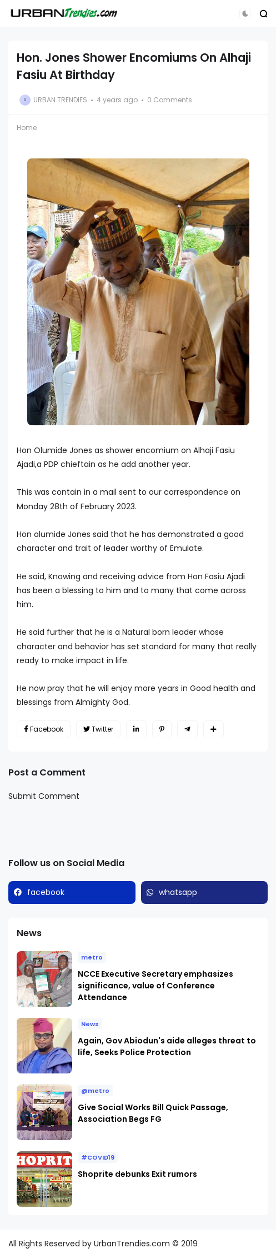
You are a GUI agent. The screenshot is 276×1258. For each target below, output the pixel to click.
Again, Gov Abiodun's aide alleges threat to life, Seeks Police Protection (167, 1046)
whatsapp (178, 892)
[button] (245, 13)
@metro (95, 1090)
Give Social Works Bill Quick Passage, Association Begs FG (153, 1113)
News (90, 1024)
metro (92, 957)
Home (27, 127)
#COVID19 (97, 1157)
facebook (45, 892)
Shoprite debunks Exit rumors (137, 1174)
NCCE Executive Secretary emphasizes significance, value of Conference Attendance (155, 985)
